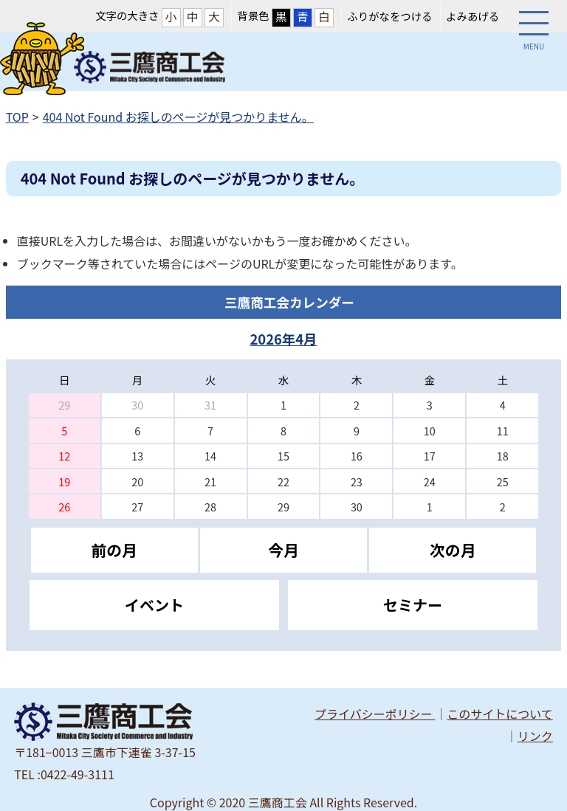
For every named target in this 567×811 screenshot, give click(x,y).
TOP (17, 116)
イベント (154, 604)
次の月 (452, 550)
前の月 (114, 550)
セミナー (412, 604)
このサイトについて (500, 713)
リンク (535, 736)
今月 (283, 550)
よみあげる (472, 16)
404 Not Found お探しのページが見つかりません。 (178, 116)
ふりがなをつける (389, 16)
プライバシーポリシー (375, 713)
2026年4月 (283, 338)
